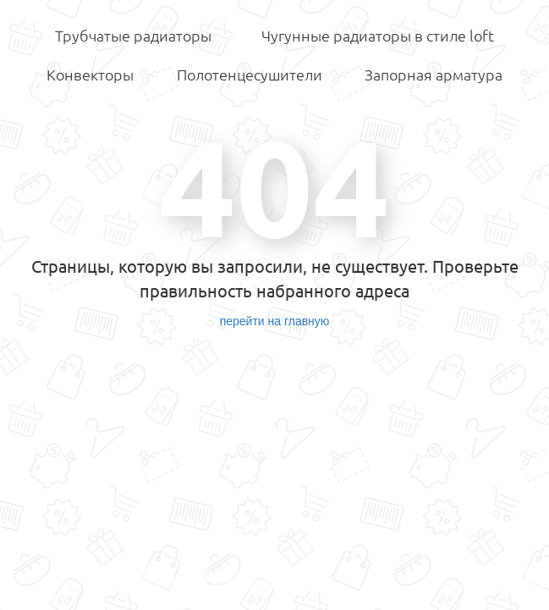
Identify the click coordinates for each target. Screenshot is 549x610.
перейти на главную (275, 321)
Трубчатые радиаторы (133, 35)
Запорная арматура (433, 74)
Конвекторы (90, 74)
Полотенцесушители (249, 74)
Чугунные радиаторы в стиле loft (377, 35)
